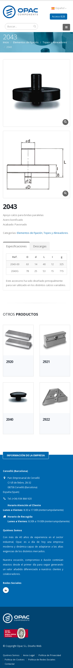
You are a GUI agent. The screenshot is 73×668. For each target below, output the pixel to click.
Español (59, 8)
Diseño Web (34, 645)
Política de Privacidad (50, 655)
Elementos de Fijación (26, 42)
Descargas (40, 246)
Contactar (10, 663)
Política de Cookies (14, 659)
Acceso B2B (58, 16)
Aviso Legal (29, 655)
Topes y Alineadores (55, 42)
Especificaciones (16, 246)
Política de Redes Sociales (41, 659)
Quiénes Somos (11, 655)
